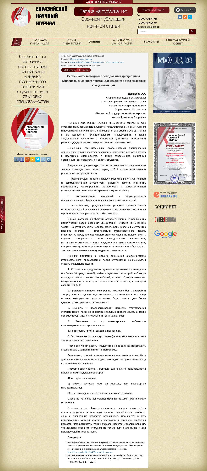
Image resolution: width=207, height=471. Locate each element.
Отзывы (94, 42)
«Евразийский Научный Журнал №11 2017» (97, 62)
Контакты (151, 42)
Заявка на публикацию (103, 12)
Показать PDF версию (76, 70)
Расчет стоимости (153, 10)
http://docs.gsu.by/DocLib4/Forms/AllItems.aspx (90, 452)
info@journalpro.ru (148, 27)
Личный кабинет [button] (185, 10)
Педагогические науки (81, 59)
